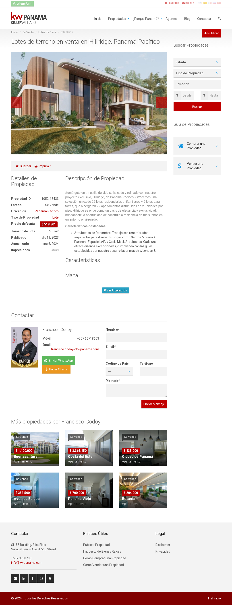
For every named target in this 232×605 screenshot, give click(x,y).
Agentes (172, 18)
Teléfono (146, 363)
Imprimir (43, 166)
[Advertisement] (35, 282)
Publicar (211, 33)
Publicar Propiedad (96, 545)
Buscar (197, 107)
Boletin (188, 2)
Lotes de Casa (47, 32)
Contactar (204, 18)
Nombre (112, 329)
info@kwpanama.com (26, 562)
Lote (55, 217)
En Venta (28, 32)
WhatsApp (22, 4)
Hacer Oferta (56, 369)
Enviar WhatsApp (58, 360)
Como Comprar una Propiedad (104, 558)
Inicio (98, 18)
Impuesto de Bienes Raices (102, 551)
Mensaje (113, 380)
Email (110, 346)
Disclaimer (162, 545)
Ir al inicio (214, 598)
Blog (187, 18)
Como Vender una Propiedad (103, 565)
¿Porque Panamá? (146, 18)
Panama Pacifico (47, 211)
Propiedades (117, 18)
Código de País (117, 363)
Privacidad (162, 551)
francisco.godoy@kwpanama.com (75, 349)
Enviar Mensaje (154, 404)
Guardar (23, 166)
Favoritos (172, 2)
